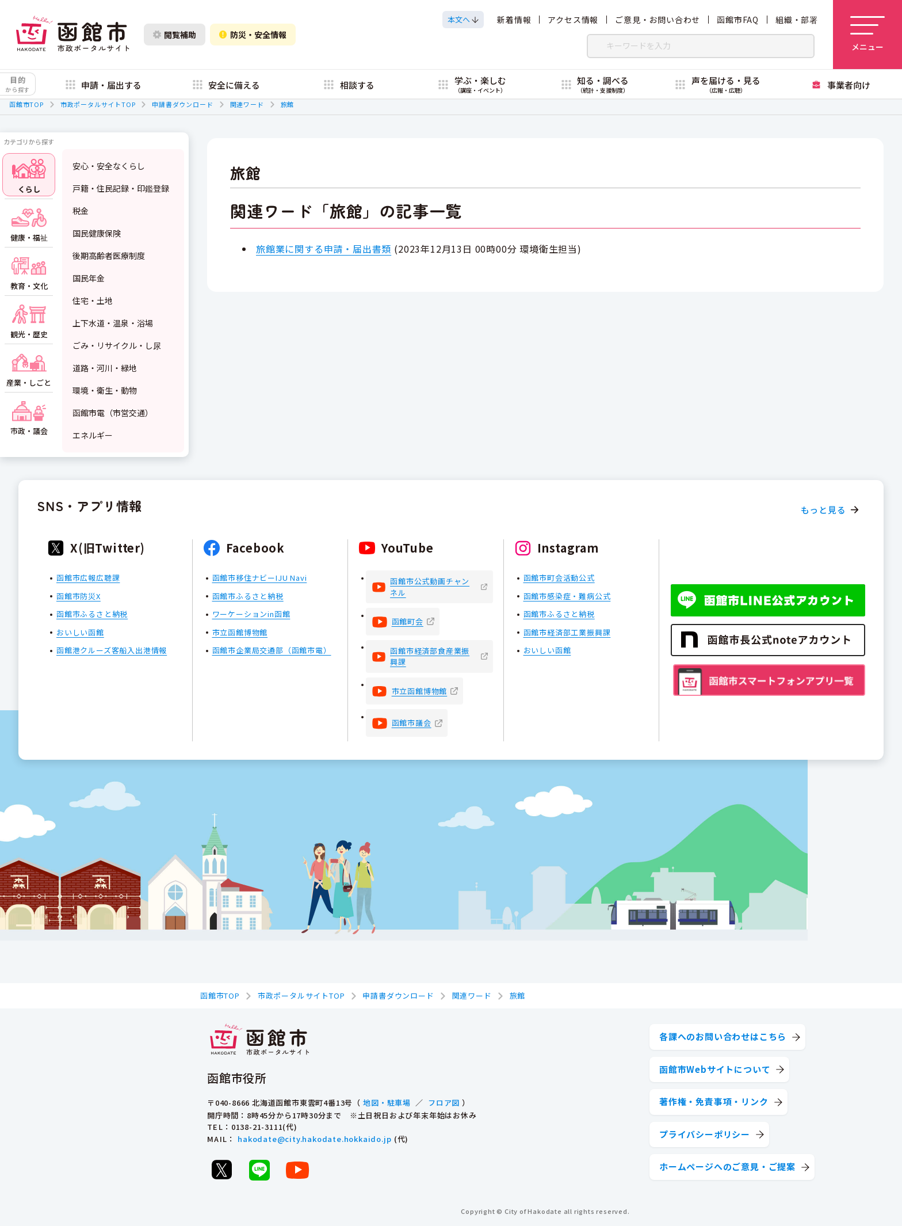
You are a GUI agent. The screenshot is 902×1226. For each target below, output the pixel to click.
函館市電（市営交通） (112, 412)
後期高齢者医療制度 (108, 255)
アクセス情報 (573, 19)
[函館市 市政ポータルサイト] (72, 35)
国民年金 (88, 278)
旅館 (288, 104)
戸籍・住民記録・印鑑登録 (120, 188)
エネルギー (92, 435)
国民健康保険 (96, 233)
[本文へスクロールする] (463, 19)
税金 (80, 210)
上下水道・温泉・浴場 (112, 323)
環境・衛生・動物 (104, 390)
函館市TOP (26, 104)
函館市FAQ (738, 19)
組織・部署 (796, 19)
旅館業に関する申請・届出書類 (323, 249)
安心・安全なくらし (108, 166)
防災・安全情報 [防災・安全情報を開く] (252, 34)
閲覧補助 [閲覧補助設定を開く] (174, 34)
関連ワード (247, 104)
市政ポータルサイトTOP (98, 104)
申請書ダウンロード (182, 104)
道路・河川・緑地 (104, 368)
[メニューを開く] (867, 34)
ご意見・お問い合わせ (657, 19)
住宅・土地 (92, 300)
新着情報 (514, 19)
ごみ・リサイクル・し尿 (116, 345)
